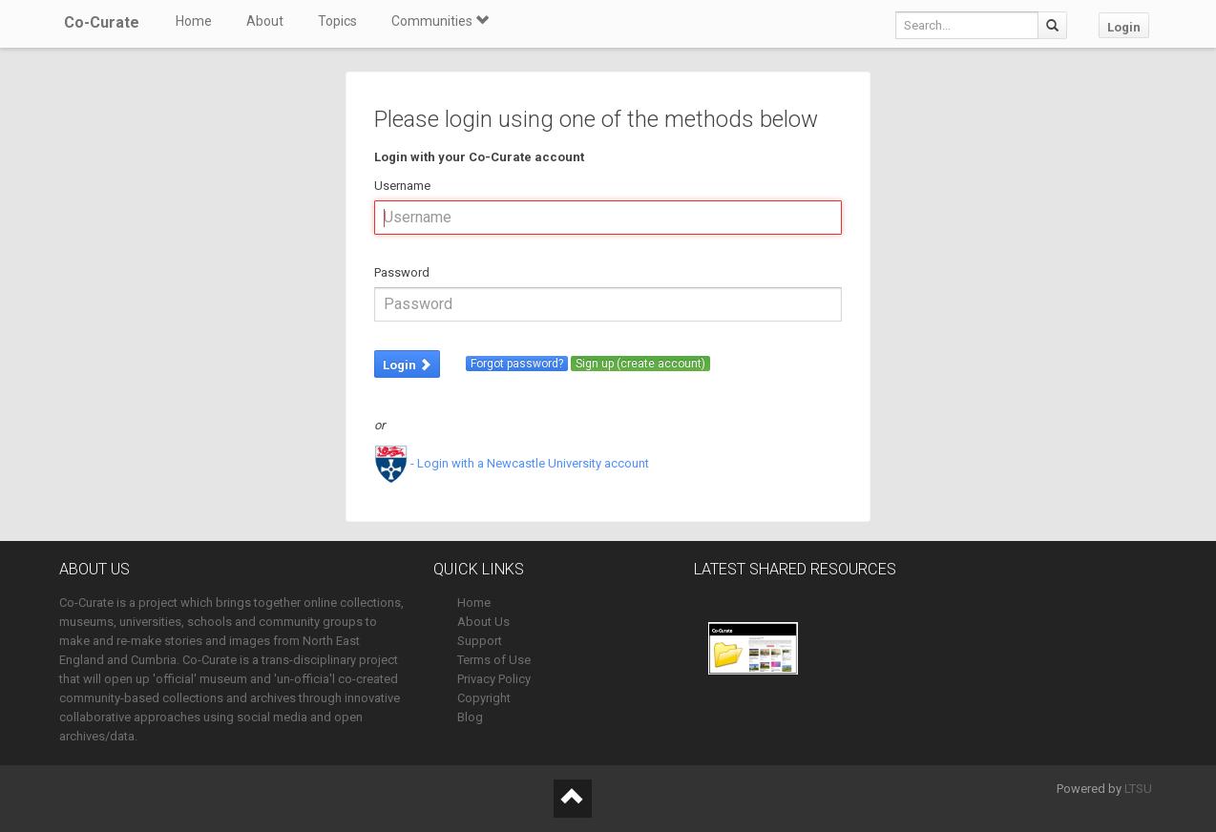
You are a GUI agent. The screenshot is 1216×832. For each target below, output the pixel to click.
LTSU (1138, 788)
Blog (470, 717)
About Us (483, 621)
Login (1124, 27)
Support (479, 641)
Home (194, 21)
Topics (337, 21)
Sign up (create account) (640, 363)
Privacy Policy (494, 679)
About (264, 21)
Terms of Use (494, 660)
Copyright (484, 698)
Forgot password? (517, 363)
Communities (440, 21)
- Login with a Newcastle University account (511, 463)
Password (402, 272)
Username (402, 185)
